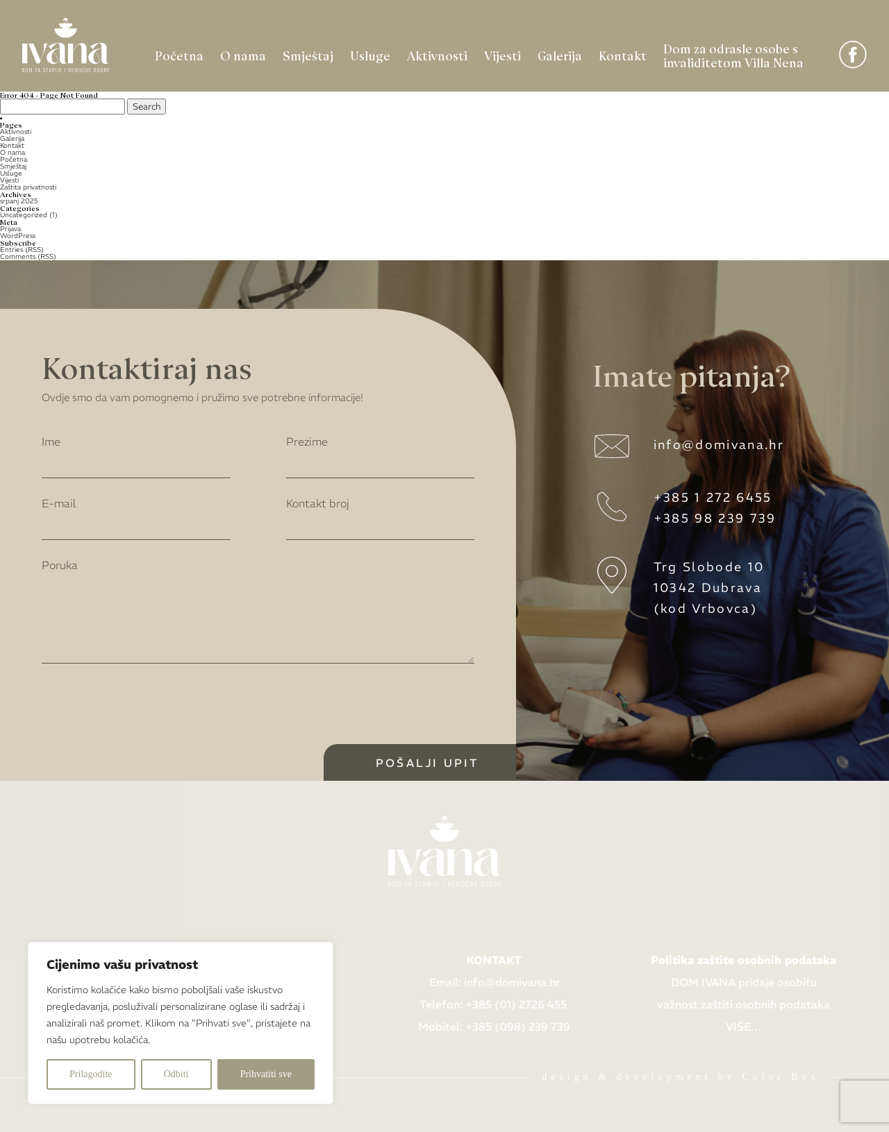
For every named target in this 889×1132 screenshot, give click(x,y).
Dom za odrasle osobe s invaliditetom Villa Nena (733, 55)
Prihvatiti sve (266, 1074)
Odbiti (176, 1074)
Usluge (370, 55)
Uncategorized (23, 214)
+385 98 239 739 (715, 518)
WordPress (17, 235)
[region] (180, 1023)
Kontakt (623, 55)
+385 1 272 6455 (713, 497)
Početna (179, 55)
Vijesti (502, 55)
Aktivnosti (437, 55)
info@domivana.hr (719, 445)
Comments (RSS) (28, 256)
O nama (243, 55)
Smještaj (308, 55)
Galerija (560, 55)
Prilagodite (90, 1074)
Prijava (10, 228)
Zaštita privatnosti (28, 187)
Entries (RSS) (22, 249)
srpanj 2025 (19, 200)
